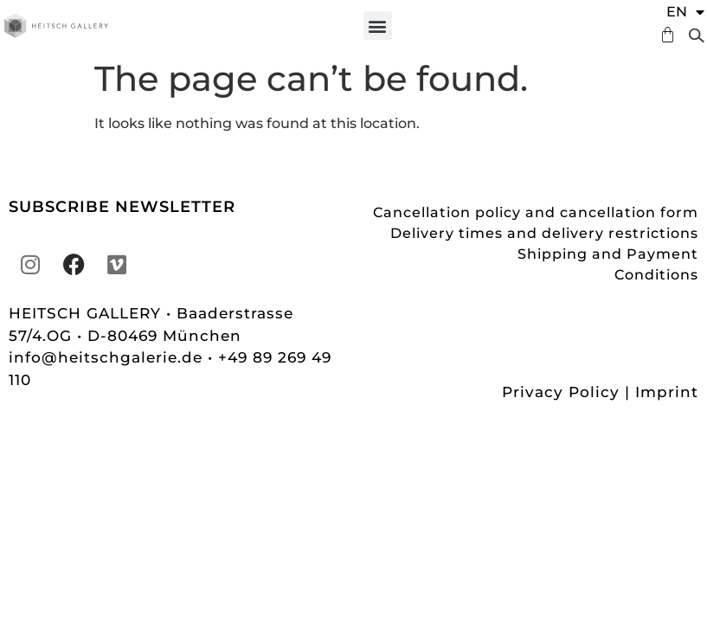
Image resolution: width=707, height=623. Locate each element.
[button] (377, 25)
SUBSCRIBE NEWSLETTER (122, 206)
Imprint (666, 392)
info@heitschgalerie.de (108, 357)
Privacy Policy (561, 392)
